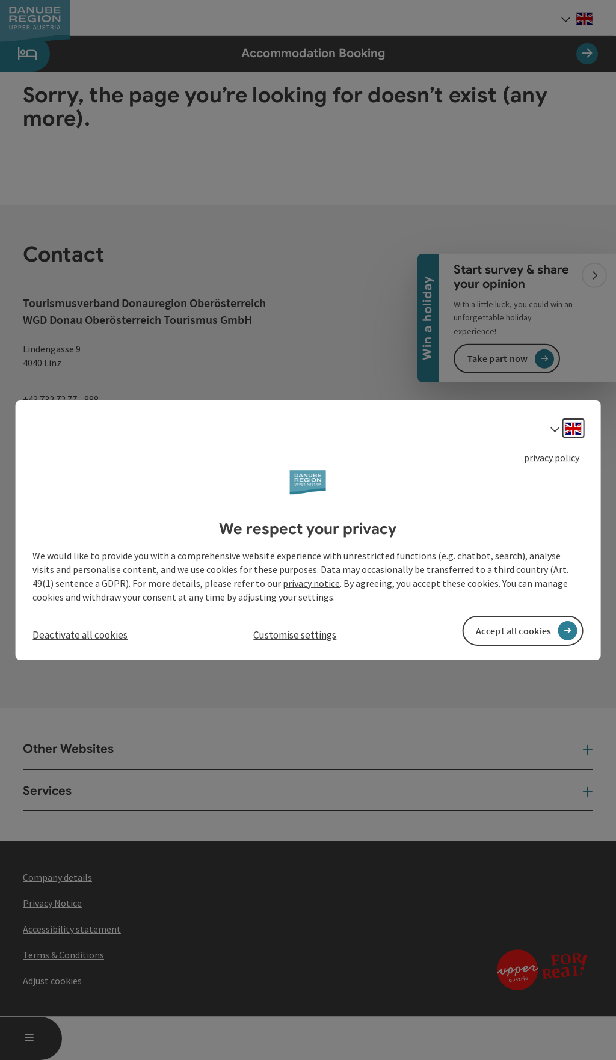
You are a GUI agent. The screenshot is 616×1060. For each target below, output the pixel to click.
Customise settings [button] (294, 635)
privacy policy (551, 457)
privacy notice (311, 583)
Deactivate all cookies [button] (80, 635)
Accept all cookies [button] (513, 631)
